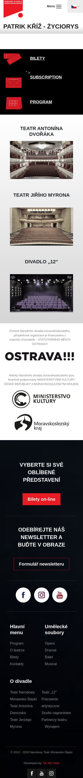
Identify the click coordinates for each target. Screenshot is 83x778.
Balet (49, 657)
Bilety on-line (42, 499)
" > (28, 73)
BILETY (37, 58)
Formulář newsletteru (41, 564)
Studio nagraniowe (56, 713)
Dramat (50, 650)
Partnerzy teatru (54, 720)
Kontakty (17, 664)
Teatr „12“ (49, 692)
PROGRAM (41, 102)
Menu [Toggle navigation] (54, 6)
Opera (50, 643)
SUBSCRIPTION (46, 77)
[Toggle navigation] (75, 6)
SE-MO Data (51, 763)
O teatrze (17, 650)
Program (16, 643)
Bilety (14, 657)
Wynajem (52, 726)
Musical (51, 664)
